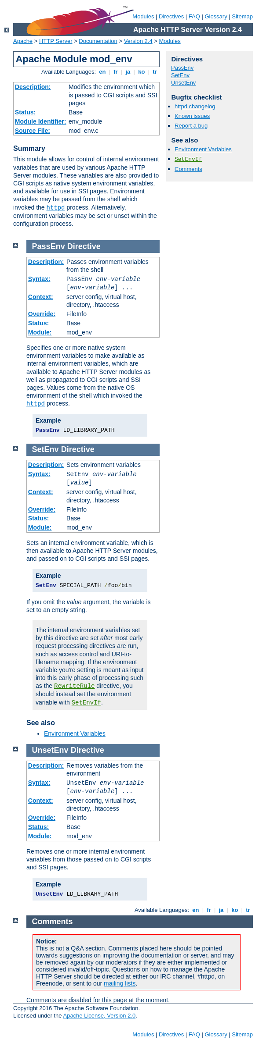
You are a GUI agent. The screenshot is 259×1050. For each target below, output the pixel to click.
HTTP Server (56, 41)
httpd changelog (195, 106)
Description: (33, 86)
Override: (41, 313)
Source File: (32, 130)
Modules (143, 16)
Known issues (192, 116)
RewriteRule (74, 686)
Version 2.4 (138, 41)
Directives (171, 16)
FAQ (194, 16)
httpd (56, 207)
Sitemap (242, 16)
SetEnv (180, 75)
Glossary (215, 16)
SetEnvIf (188, 159)
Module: (40, 332)
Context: (40, 296)
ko (141, 71)
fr (116, 71)
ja (128, 71)
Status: (25, 112)
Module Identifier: (40, 121)
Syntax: (39, 278)
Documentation (98, 41)
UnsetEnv (183, 82)
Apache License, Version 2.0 (99, 1015)
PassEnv (182, 67)
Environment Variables (203, 149)
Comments (188, 169)
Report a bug (191, 125)
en (102, 71)
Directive (84, 246)
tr (155, 71)
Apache (23, 41)
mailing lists (119, 983)
